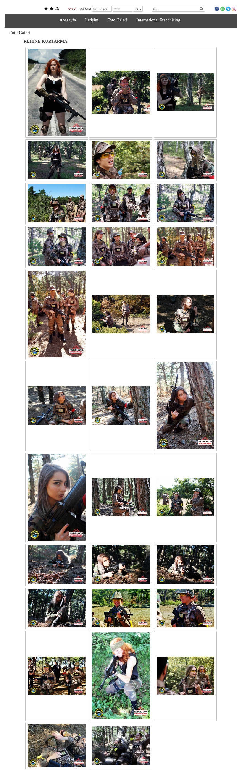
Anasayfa (68, 20)
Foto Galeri (117, 20)
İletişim (91, 20)
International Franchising (158, 20)
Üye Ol (72, 8)
